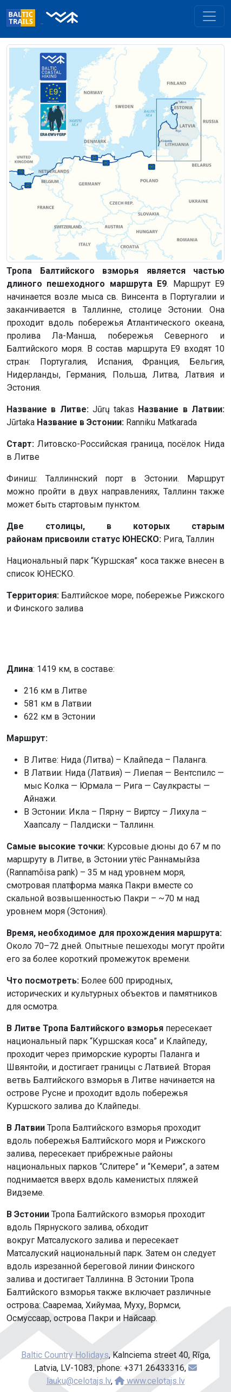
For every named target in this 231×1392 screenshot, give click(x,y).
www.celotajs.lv (150, 1381)
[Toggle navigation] (209, 16)
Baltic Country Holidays (65, 1355)
